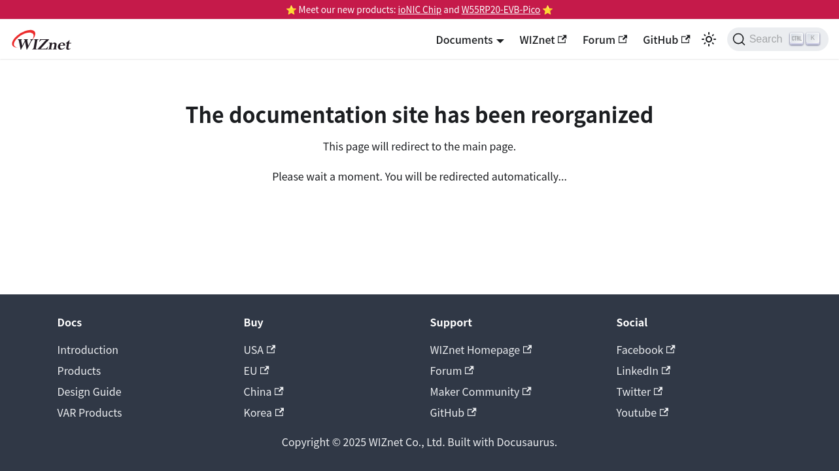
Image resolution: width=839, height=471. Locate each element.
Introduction (88, 349)
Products (79, 370)
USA (260, 349)
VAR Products (90, 412)
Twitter (640, 391)
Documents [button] (464, 39)
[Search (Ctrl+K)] (778, 39)
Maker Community (481, 391)
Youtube (643, 412)
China (264, 391)
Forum (605, 39)
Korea (264, 412)
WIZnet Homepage (481, 349)
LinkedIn (644, 370)
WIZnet (543, 39)
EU (256, 370)
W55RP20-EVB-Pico (501, 9)
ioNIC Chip (420, 9)
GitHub (666, 39)
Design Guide (90, 391)
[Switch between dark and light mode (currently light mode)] (708, 39)
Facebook (646, 349)
